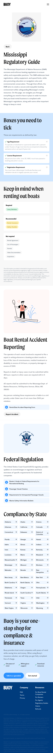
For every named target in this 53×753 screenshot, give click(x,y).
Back (7, 46)
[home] (9, 4)
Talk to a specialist (14, 675)
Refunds (38, 709)
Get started (32, 675)
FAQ (21, 692)
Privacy (22, 698)
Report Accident (12, 414)
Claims (37, 706)
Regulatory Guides (41, 703)
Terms (22, 695)
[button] (47, 4)
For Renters (39, 697)
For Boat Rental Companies (40, 693)
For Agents (39, 700)
